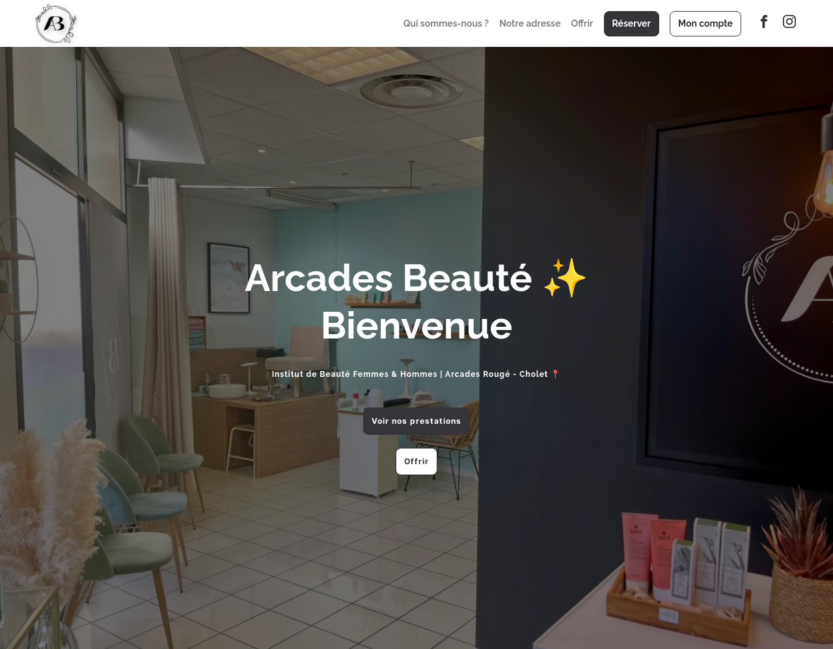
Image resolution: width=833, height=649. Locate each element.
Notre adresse (529, 23)
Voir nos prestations (416, 421)
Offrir (582, 23)
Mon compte (705, 23)
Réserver (631, 23)
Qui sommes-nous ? (446, 23)
